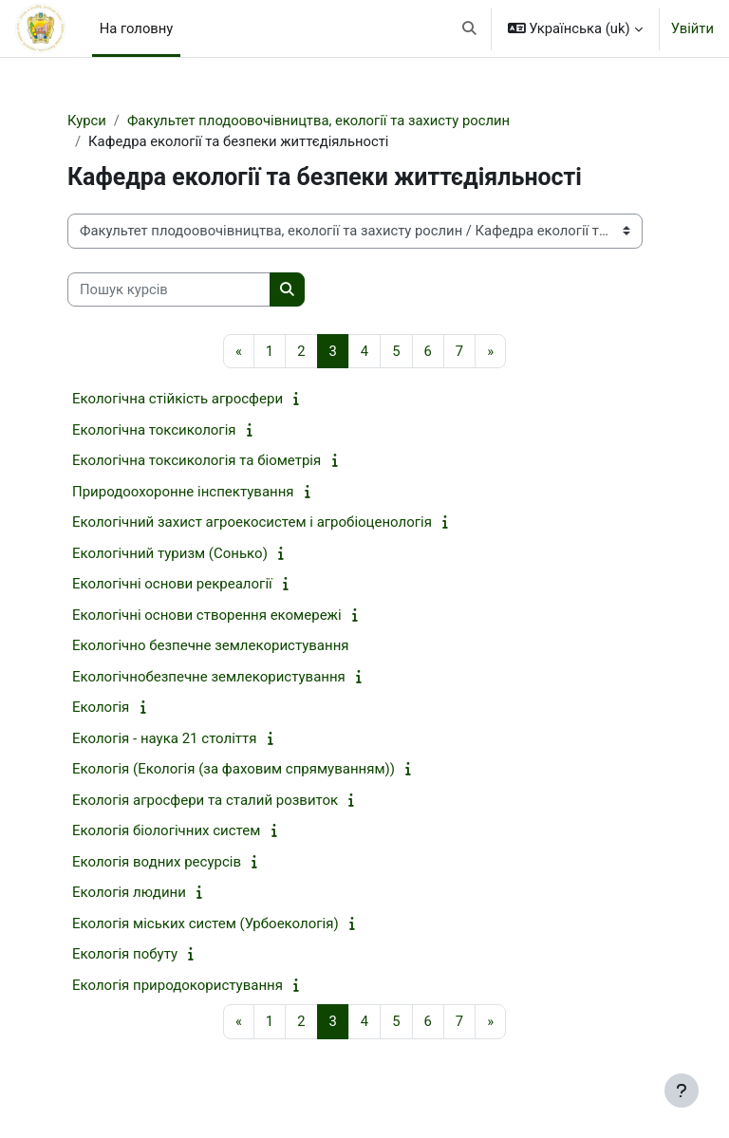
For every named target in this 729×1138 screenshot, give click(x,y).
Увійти (692, 28)
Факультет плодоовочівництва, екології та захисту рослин (318, 120)
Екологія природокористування (177, 985)
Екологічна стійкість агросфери (177, 398)
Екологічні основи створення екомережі (207, 615)
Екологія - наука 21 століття (164, 738)
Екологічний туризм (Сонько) (170, 553)
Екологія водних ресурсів (156, 861)
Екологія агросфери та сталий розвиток (205, 800)
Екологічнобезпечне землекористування (209, 676)
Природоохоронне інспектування (183, 491)
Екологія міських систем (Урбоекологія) (205, 923)
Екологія (100, 707)
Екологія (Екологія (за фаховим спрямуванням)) (233, 768)
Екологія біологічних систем (166, 830)
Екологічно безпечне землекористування (210, 645)
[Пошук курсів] (169, 289)
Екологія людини (129, 892)
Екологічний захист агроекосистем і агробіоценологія (252, 522)
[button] (469, 28)
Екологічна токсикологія (154, 429)
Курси (86, 120)
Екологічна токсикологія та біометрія (196, 460)
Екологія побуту (125, 953)
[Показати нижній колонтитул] (681, 1090)
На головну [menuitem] (137, 28)
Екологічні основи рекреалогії (172, 583)
